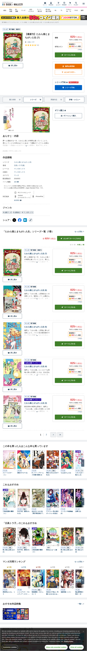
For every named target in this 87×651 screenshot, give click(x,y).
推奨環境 (18, 200)
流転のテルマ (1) (22, 473)
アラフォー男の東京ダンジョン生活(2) (52, 512)
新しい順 (80, 245)
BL (56, 10)
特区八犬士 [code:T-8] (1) (52, 474)
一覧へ (81, 604)
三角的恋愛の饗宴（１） (8, 512)
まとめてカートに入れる (71, 238)
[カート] (70, 3)
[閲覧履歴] (64, 3)
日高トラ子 (31, 42)
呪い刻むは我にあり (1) (9, 551)
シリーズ (35, 100)
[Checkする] (21, 60)
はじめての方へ (68, 72)
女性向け (16, 212)
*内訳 (80, 49)
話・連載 (16, 10)
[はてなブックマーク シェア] (25, 220)
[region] (43, 639)
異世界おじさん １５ (9, 593)
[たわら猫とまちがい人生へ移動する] (36, 22)
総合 (5, 10)
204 (16, 182)
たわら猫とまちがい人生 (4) (35, 366)
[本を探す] (76, 3)
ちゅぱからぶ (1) (66, 473)
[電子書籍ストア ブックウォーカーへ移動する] (10, 22)
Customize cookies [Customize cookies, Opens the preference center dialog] (10, 647)
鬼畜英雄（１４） (66, 592)
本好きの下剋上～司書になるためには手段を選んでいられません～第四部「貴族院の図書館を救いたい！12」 (52, 593)
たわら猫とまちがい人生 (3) (35, 403)
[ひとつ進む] (53, 434)
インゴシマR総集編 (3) (67, 512)
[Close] (83, 631)
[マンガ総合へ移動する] (24, 22)
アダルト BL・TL (68, 10)
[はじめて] (58, 3)
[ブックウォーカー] (12, 3)
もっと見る (79, 231)
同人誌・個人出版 (48, 10)
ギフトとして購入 (68, 116)
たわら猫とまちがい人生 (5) (35, 327)
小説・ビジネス (31, 10)
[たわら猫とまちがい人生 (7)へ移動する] (51, 22)
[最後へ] (60, 434)
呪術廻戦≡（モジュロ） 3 (37, 593)
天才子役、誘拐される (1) (23, 512)
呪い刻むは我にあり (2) (67, 551)
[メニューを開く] (83, 3)
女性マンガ (7, 212)
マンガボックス (19, 169)
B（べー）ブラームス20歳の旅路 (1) (38, 474)
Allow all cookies (76, 647)
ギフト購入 (60, 110)
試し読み (12, 65)
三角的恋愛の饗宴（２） (37, 551)
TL (61, 10)
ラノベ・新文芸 (39, 10)
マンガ (23, 10)
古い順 (72, 245)
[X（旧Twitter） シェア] (14, 220)
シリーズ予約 (61, 82)
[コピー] (30, 220)
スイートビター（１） (7, 474)
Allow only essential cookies (56, 647)
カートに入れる (68, 55)
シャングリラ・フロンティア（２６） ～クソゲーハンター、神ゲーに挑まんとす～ (23, 593)
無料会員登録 (68, 66)
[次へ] (5, 119)
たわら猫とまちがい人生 (22, 162)
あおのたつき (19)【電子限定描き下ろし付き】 (38, 512)
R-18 (76, 10)
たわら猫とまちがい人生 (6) (35, 290)
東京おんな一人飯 (51, 550)
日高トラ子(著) (19, 165)
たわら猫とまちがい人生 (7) (35, 254)
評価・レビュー (74, 100)
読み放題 (10, 10)
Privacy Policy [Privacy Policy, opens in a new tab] (68, 641)
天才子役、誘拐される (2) (23, 551)
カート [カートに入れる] (68, 271)
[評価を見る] (32, 45)
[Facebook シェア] (19, 220)
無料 (82, 10)
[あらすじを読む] (26, 143)
